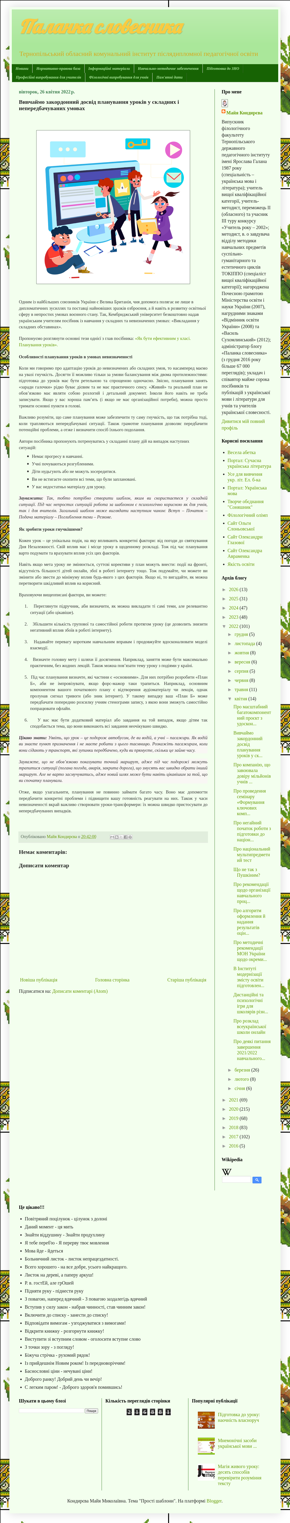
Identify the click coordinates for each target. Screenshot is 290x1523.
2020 (234, 1109)
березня (243, 1069)
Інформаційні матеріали (109, 69)
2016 (234, 1145)
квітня (241, 698)
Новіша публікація (38, 979)
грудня (242, 634)
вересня (243, 661)
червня (242, 680)
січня (240, 1088)
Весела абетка (242, 452)
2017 (234, 1136)
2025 (234, 598)
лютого (242, 1079)
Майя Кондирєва (244, 112)
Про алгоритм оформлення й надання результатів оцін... (249, 922)
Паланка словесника (100, 26)
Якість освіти (241, 564)
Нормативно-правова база (58, 69)
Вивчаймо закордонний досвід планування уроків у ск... (247, 744)
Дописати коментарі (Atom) (80, 991)
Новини (22, 69)
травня (242, 689)
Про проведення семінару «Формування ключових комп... (249, 802)
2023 (234, 617)
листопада (245, 643)
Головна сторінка (112, 979)
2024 (234, 607)
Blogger (214, 1500)
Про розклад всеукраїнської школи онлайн (249, 1026)
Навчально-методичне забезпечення (168, 69)
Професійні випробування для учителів (48, 77)
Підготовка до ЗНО (223, 69)
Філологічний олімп (248, 515)
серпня (242, 671)
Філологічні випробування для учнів (118, 77)
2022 (234, 626)
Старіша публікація (186, 979)
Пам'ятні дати (169, 77)
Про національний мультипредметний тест (251, 854)
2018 (234, 1127)
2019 (234, 1118)
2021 (234, 1099)
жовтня (242, 652)
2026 (234, 589)
